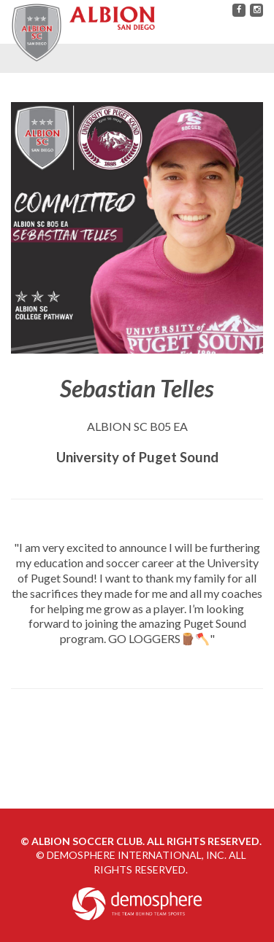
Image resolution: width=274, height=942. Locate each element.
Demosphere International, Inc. (137, 855)
